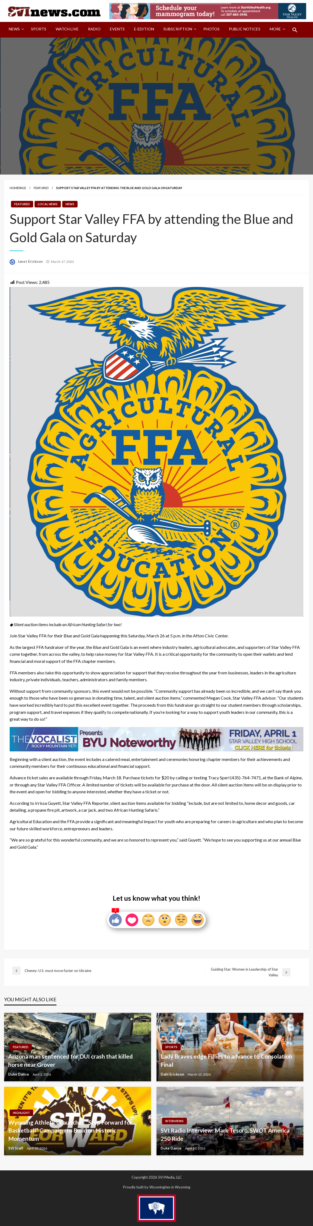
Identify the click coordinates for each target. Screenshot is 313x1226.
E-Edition (144, 29)
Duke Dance (19, 1074)
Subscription (177, 29)
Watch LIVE (67, 29)
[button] (295, 30)
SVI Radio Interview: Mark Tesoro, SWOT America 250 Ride (225, 1134)
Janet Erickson (31, 261)
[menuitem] (15, 30)
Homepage (18, 188)
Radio (94, 29)
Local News (48, 204)
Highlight (21, 1112)
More (275, 29)
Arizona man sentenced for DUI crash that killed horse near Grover (70, 1060)
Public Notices (244, 29)
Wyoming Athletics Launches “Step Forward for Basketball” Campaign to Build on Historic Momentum (70, 1130)
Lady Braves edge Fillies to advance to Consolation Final (226, 1060)
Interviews (174, 1121)
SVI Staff (16, 1148)
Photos (211, 29)
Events (117, 29)
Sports (38, 29)
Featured (41, 188)
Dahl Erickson (173, 1074)
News (14, 29)
